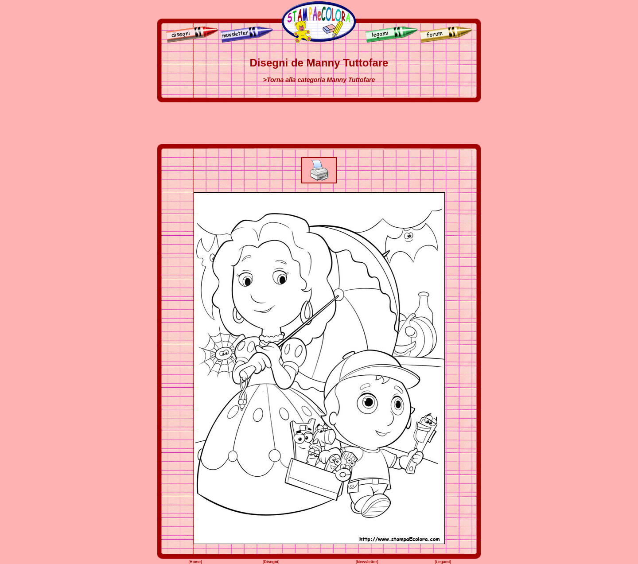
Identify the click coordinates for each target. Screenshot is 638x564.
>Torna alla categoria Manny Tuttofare (319, 79)
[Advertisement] (319, 123)
